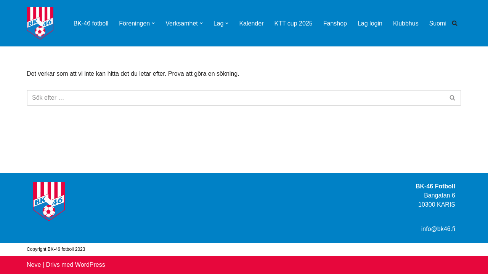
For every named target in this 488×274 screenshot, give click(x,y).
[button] (153, 23)
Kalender (251, 23)
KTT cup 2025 (293, 23)
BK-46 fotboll (91, 23)
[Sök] (455, 23)
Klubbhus (406, 23)
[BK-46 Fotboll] (40, 23)
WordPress (90, 264)
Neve (34, 264)
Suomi (437, 23)
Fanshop (335, 23)
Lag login (370, 23)
